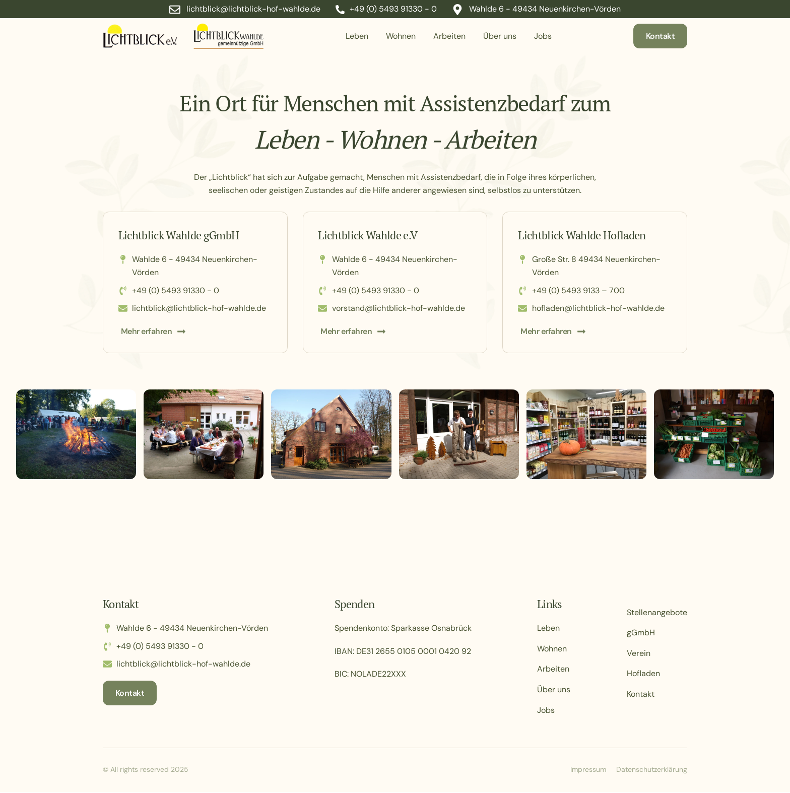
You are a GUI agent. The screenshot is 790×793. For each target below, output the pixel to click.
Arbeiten (449, 36)
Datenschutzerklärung (651, 770)
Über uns (499, 36)
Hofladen (643, 674)
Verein (638, 654)
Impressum (588, 770)
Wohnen (401, 36)
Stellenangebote (657, 613)
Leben (357, 36)
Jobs (543, 36)
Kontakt (640, 695)
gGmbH (641, 633)
